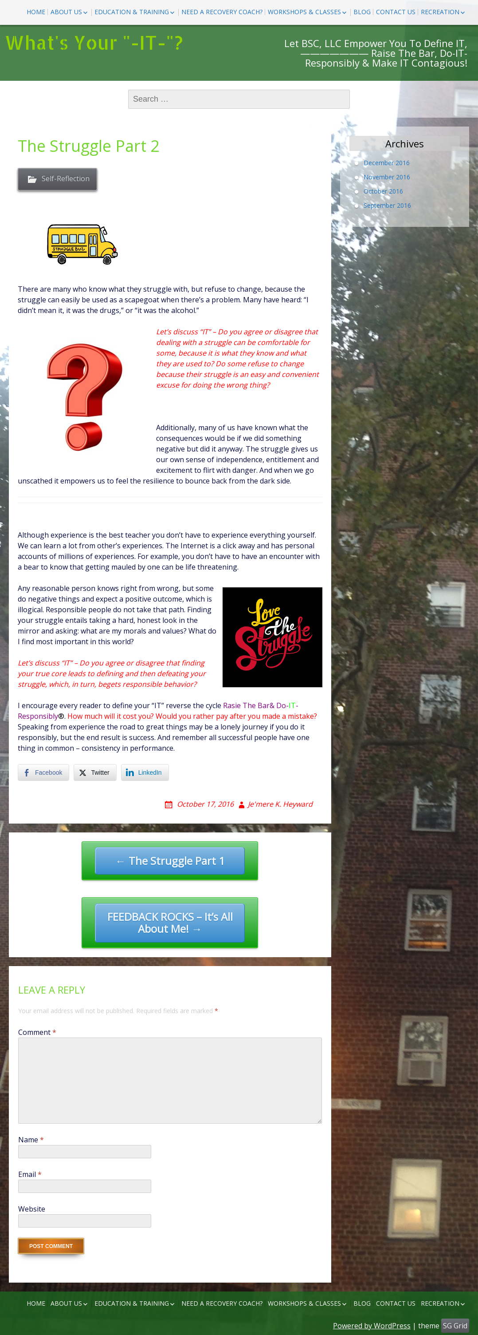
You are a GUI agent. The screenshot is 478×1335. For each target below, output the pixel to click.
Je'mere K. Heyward (280, 804)
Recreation (440, 12)
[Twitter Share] (95, 772)
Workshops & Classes (304, 12)
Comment (37, 1032)
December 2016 (387, 162)
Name (31, 1140)
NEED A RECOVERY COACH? (222, 12)
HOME (36, 12)
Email (30, 1174)
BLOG (362, 12)
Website (31, 1209)
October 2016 (383, 191)
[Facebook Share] (43, 772)
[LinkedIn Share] (145, 772)
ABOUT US (66, 12)
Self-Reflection (66, 179)
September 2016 (387, 205)
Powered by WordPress (372, 1326)
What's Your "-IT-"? (93, 42)
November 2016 (387, 177)
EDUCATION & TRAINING (131, 12)
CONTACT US (395, 12)
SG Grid (455, 1326)
